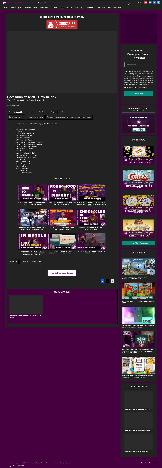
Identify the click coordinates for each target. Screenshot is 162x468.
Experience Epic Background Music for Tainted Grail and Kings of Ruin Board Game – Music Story (137, 351)
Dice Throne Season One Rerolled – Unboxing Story (91, 252)
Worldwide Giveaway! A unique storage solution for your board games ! (137, 376)
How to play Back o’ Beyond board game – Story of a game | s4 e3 (32, 228)
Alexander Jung (38, 117)
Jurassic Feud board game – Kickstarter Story (138, 302)
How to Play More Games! (62, 273)
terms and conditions (140, 87)
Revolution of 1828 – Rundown (137, 430)
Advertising (23, 463)
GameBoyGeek (14, 105)
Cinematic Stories (31, 8)
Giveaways (90, 8)
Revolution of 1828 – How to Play (138, 409)
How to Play (19, 112)
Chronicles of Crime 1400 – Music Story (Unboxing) (91, 228)
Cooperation (31, 463)
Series (55, 8)
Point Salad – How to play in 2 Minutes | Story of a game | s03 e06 (32, 203)
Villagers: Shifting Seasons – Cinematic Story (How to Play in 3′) (62, 252)
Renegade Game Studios (83, 117)
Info (66, 463)
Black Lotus (153, 463)
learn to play (13, 261)
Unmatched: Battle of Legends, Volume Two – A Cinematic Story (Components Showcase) (33, 253)
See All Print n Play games (139, 243)
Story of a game (16, 8)
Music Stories (44, 8)
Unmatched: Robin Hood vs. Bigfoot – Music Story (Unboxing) (62, 203)
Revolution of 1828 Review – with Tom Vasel (25, 316)
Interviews (101, 8)
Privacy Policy (128, 82)
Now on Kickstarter (114, 8)
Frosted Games (69, 117)
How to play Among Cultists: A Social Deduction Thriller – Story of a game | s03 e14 (91, 204)
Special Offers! (66, 8)
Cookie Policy (50, 463)
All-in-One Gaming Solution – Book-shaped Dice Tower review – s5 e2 (138, 326)
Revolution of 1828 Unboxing (137, 451)
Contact (138, 2)
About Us (15, 463)
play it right (24, 261)
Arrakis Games (59, 117)
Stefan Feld (19, 117)
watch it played (37, 261)
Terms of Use (60, 463)
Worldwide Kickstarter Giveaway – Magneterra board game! (135, 277)
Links (70, 463)
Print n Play (79, 8)
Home (6, 8)
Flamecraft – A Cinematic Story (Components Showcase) (62, 228)
